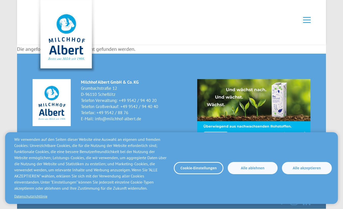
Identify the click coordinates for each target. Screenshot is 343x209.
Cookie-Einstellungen (198, 168)
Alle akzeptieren (307, 168)
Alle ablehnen (252, 168)
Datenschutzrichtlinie (30, 196)
